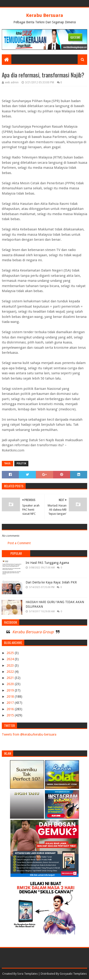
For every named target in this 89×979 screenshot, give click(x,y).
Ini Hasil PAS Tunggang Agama (47, 563)
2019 (11, 690)
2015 (11, 715)
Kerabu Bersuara (44, 15)
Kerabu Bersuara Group (33, 632)
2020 (11, 684)
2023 (11, 665)
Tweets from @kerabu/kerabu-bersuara (29, 734)
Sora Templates (27, 973)
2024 (11, 659)
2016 (11, 709)
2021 (11, 678)
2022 (11, 671)
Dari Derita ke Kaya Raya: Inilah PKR (51, 582)
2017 (11, 703)
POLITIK (21, 463)
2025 (11, 653)
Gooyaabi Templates (73, 973)
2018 (11, 696)
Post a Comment (19, 543)
